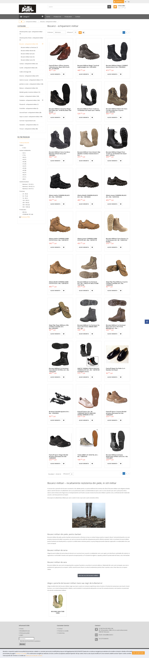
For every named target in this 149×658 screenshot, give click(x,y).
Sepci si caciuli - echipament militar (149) (30, 116)
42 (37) (24, 166)
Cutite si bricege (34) (25, 72)
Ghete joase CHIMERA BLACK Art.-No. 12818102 (116, 196)
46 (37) (24, 175)
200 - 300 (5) (26, 202)
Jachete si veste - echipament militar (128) (31, 84)
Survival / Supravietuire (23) (27, 120)
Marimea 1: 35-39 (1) (28, 184)
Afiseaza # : (70, 32)
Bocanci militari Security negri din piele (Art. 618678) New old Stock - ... (60, 110)
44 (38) (24, 170)
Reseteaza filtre (24, 217)
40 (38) (24, 161)
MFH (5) (25, 212)
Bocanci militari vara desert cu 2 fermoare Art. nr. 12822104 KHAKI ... (117, 240)
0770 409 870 (104, 638)
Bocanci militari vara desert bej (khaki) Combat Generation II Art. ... (88, 153)
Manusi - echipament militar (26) (28, 88)
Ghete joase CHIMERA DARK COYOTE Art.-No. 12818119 (87, 239)
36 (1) (24, 153)
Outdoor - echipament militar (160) (29, 96)
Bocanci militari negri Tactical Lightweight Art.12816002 (88, 66)
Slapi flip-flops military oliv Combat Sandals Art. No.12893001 (59, 326)
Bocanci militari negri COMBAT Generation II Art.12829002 (117, 66)
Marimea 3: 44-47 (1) (28, 188)
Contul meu (61, 633)
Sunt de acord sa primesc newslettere (30, 641)
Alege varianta (55, 74)
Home (21, 628)
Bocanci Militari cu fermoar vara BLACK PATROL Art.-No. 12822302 (59, 369)
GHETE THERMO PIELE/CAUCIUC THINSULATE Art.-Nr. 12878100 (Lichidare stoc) (88, 369)
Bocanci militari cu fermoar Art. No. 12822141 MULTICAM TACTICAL (87, 283)
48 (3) (24, 179)
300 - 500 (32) (26, 205)
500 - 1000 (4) (26, 207)
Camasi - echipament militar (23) (28, 63)
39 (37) (24, 159)
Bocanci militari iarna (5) (27, 54)
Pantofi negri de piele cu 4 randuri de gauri (115, 369)
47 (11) (24, 177)
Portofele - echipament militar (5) (28, 108)
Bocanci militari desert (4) (28, 50)
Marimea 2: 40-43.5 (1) (28, 186)
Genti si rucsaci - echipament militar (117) (31, 80)
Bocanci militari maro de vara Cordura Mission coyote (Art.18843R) (116, 110)
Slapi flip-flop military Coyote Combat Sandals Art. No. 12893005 (117, 283)
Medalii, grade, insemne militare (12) (29, 92)
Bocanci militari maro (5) (27, 57)
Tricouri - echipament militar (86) (28, 129)
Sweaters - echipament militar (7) (28, 125)
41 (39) (24, 164)
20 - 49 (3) (25, 194)
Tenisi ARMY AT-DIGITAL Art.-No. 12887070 (87, 455)
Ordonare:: (50, 32)
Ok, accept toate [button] (138, 653)
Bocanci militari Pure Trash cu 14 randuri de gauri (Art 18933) (88, 109)
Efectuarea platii (24, 633)
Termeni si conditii (63, 631)
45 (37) (24, 172)
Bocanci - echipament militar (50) (28, 44)
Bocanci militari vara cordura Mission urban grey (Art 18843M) (59, 153)
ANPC (21, 635)
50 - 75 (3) (25, 196)
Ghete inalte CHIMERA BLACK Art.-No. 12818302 (59, 196)
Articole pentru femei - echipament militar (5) (31, 39)
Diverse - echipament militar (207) (28, 76)
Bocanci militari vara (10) (28, 60)
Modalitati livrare (25, 631)
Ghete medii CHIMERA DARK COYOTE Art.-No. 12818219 (59, 282)
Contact (60, 628)
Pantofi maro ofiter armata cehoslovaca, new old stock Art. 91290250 (59, 67)
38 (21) (24, 157)
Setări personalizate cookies (34, 655)
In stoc (24, 148)
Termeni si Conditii (21, 653)
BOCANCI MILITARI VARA (57, 612)
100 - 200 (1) (26, 200)
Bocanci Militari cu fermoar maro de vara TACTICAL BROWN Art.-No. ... (116, 326)
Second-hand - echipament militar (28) (30, 112)
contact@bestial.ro (107, 635)
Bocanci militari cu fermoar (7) (29, 47)
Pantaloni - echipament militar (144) (29, 100)
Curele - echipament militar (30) (28, 68)
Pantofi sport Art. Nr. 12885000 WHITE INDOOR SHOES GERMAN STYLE (86, 413)
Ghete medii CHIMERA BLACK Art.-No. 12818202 (87, 196)
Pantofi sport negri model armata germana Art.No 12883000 (58, 456)
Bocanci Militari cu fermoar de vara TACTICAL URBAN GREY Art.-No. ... (88, 326)
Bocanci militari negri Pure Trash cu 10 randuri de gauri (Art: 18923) (116, 153)
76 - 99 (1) (25, 198)
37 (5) (24, 155)
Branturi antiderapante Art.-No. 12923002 (59, 412)
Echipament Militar (31, 21)
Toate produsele (24, 142)
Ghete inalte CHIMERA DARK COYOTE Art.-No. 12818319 (59, 239)
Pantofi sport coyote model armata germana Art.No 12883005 (116, 413)
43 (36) (24, 168)
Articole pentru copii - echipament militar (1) (30, 33)
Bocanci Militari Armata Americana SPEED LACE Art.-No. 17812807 (117, 456)
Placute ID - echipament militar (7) (28, 104)
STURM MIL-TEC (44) (28, 214)
